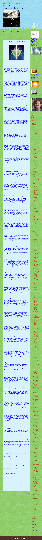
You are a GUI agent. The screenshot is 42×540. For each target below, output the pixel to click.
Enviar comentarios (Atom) (11, 495)
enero (34, 531)
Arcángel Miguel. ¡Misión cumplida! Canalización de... (36, 316)
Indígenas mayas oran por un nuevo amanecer (36, 204)
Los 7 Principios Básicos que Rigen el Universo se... (36, 301)
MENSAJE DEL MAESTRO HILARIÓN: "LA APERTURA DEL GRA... (35, 487)
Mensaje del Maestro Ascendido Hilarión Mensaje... (34, 434)
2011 (33, 533)
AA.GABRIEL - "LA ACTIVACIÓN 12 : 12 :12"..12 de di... (36, 154)
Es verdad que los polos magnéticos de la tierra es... (35, 468)
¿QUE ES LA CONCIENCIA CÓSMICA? (35, 265)
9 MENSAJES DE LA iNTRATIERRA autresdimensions (36, 327)
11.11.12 (34, 353)
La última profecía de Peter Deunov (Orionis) (35, 512)
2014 (33, 120)
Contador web (32, 115)
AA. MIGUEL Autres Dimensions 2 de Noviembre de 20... (36, 465)
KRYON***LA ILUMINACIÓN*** (36, 279)
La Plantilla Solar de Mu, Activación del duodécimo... (36, 393)
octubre (34, 518)
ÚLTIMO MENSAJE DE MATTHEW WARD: (36, 430)
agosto (34, 521)
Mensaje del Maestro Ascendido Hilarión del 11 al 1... (35, 346)
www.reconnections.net (7, 458)
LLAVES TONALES (35, 299)
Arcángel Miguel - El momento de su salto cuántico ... (35, 423)
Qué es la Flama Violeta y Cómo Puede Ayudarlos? (36, 381)
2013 (33, 121)
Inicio (17, 493)
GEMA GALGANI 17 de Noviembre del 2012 (35, 229)
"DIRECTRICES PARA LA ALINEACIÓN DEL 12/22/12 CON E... (35, 373)
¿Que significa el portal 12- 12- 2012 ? (35, 282)
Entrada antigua (27, 493)
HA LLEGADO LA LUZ (13, 3)
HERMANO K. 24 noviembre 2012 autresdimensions (35, 147)
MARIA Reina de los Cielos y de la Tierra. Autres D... (36, 475)
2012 (33, 123)
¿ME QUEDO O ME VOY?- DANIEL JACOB (36, 272)
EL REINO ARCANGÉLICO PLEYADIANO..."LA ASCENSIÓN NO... (35, 236)
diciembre (34, 124)
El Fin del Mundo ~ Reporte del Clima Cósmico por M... (36, 416)
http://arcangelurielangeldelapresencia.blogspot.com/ (35, 63)
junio (34, 524)
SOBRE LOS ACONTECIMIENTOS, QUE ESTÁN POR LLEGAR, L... (36, 389)
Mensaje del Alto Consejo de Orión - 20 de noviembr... (36, 184)
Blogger (26, 538)
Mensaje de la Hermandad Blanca (35, 226)
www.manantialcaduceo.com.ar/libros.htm (22, 460)
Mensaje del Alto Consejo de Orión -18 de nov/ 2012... (36, 219)
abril (34, 527)
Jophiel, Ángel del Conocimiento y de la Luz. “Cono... (36, 169)
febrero (34, 530)
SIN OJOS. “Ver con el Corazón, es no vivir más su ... (36, 172)
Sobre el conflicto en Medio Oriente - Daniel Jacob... (36, 269)
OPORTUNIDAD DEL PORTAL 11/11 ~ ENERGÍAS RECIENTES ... (35, 369)
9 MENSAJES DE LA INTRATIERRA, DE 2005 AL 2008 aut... (36, 331)
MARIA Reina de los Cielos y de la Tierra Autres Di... (36, 232)
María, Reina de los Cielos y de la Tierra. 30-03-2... (35, 140)
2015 (33, 118)
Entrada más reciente (7, 493)
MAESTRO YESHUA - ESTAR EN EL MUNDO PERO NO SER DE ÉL (36, 180)
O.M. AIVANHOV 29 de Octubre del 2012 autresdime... (36, 446)
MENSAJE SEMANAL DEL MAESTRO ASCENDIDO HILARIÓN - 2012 (36, 249)
